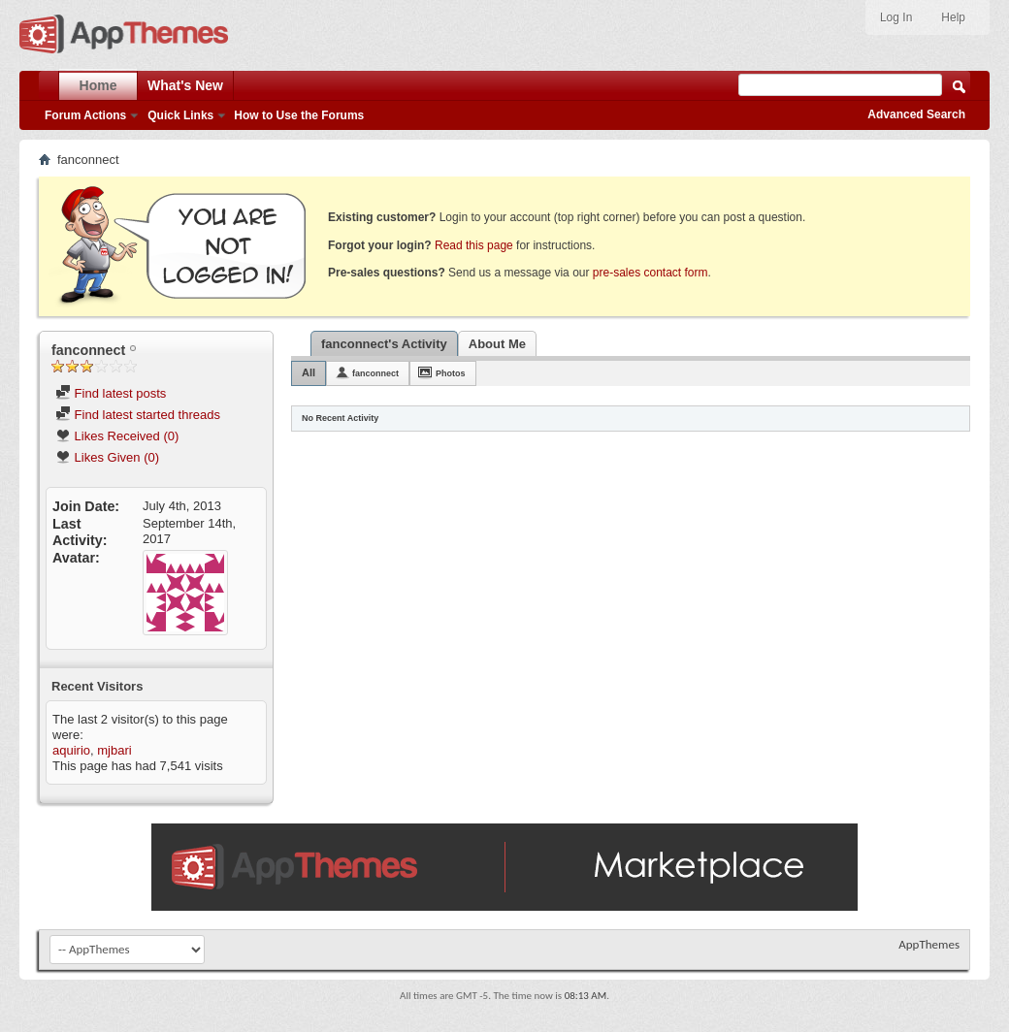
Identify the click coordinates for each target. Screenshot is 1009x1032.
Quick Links (180, 115)
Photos (451, 373)
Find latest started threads (137, 414)
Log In (896, 17)
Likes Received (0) (117, 436)
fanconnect (375, 373)
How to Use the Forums (299, 115)
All (308, 372)
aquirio (71, 750)
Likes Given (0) (107, 457)
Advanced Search (916, 114)
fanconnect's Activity (384, 344)
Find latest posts (110, 393)
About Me (497, 344)
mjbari (114, 750)
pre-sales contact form (650, 272)
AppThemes (929, 944)
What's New (185, 85)
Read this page (474, 245)
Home (98, 85)
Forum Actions (85, 115)
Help (953, 17)
